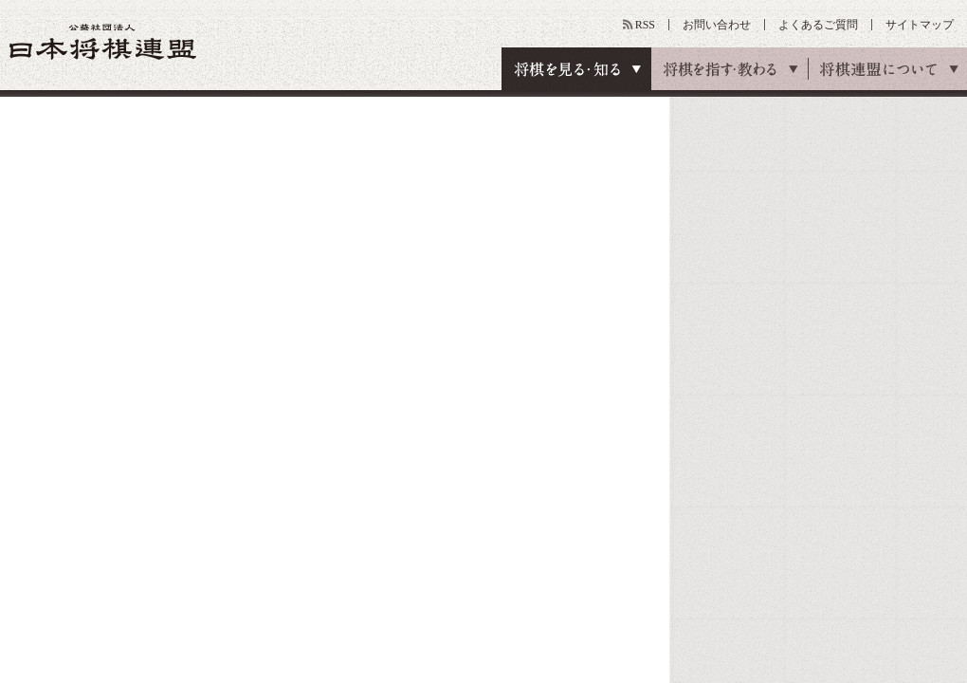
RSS (645, 24)
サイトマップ (919, 24)
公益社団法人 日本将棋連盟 (103, 41)
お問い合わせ (717, 24)
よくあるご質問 (818, 24)
